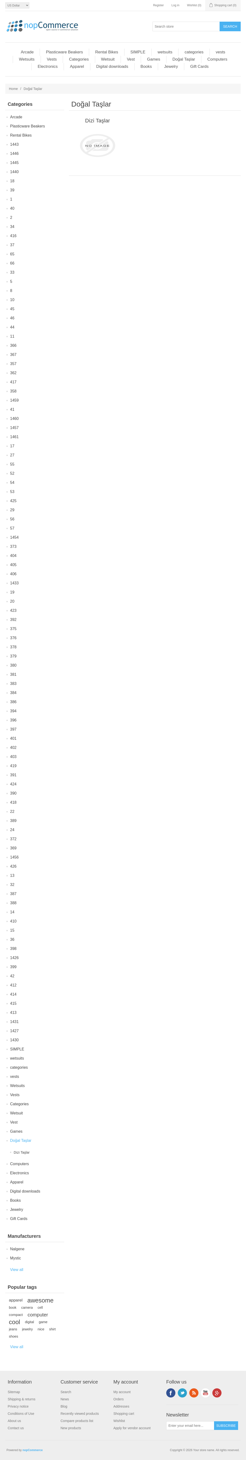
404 (13, 556)
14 (12, 912)
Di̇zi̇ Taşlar (22, 1152)
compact (16, 1315)
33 (12, 272)
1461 (14, 437)
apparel (16, 1300)
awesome (40, 1300)
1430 (14, 1040)
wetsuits (165, 52)
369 (13, 848)
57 (12, 528)
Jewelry (171, 66)
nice (40, 1329)
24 (12, 830)
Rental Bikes (106, 52)
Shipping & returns (21, 1399)
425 (13, 501)
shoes (13, 1336)
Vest (131, 59)
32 (12, 885)
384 (13, 693)
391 (13, 775)
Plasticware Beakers (64, 52)
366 (13, 345)
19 (12, 592)
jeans (13, 1329)
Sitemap (14, 1392)
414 (13, 994)
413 (13, 1013)
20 (12, 601)
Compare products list (77, 1421)
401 (13, 738)
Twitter (182, 1392)
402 (13, 748)
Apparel (77, 66)
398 (13, 949)
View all (16, 1270)
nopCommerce (33, 1450)
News (65, 1399)
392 (13, 620)
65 (12, 254)
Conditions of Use (21, 1414)
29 (12, 510)
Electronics (48, 66)
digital (29, 1322)
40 (12, 208)
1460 (14, 419)
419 (13, 766)
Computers (217, 59)
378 (13, 647)
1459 (14, 400)
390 (13, 793)
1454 (14, 537)
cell (40, 1307)
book (12, 1307)
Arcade (27, 52)
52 (12, 473)
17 (12, 446)
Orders (118, 1399)
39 (12, 190)
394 (13, 711)
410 (13, 921)
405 (13, 565)
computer (38, 1314)
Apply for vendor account (132, 1428)
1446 (14, 154)
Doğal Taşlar (183, 59)
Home (13, 89)
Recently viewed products (80, 1414)
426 (13, 866)
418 (13, 802)
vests (220, 52)
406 (13, 574)
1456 (14, 857)
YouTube (205, 1392)
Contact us (16, 1428)
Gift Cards (199, 66)
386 (13, 702)
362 (13, 373)
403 (13, 757)
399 (13, 967)
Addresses (121, 1406)
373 (13, 546)
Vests (52, 59)
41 (12, 409)
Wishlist (119, 1421)
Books (146, 66)
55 (12, 464)
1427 (14, 1031)
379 (13, 656)
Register (158, 5)
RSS (193, 1392)
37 (12, 245)
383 (13, 684)
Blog (64, 1406)
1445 (14, 163)
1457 (14, 428)
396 (13, 720)
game (43, 1322)
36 (12, 939)
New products (71, 1428)
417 (13, 382)
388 (13, 903)
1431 (14, 1022)
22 (12, 811)
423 (13, 610)
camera (27, 1307)
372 (13, 839)
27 (12, 455)
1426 (14, 958)
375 (13, 629)
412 (13, 985)
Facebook (170, 1392)
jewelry (27, 1329)
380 (13, 665)
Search (66, 1392)
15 (12, 930)
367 (13, 355)
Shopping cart (123, 1414)
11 (12, 336)
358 (13, 391)
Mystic (15, 1258)
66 (12, 263)
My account (122, 1392)
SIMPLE (137, 52)
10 (12, 300)
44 (12, 327)
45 (12, 309)
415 (13, 1003)
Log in (175, 5)
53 (12, 492)
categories (193, 52)
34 (12, 227)
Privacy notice (18, 1406)
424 (13, 784)
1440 (14, 172)
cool (14, 1322)
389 (13, 821)
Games (153, 59)
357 (13, 364)
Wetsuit (108, 59)
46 (12, 318)
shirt (52, 1329)
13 (12, 875)
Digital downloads (112, 66)
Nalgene (17, 1249)
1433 (14, 583)
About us (14, 1421)
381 (13, 674)
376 (13, 638)
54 (12, 482)
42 (12, 976)
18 (12, 181)
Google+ (216, 1392)
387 (13, 894)
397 (13, 729)
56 (12, 519)
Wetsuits (27, 59)
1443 (14, 144)
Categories (79, 59)
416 (13, 236)
